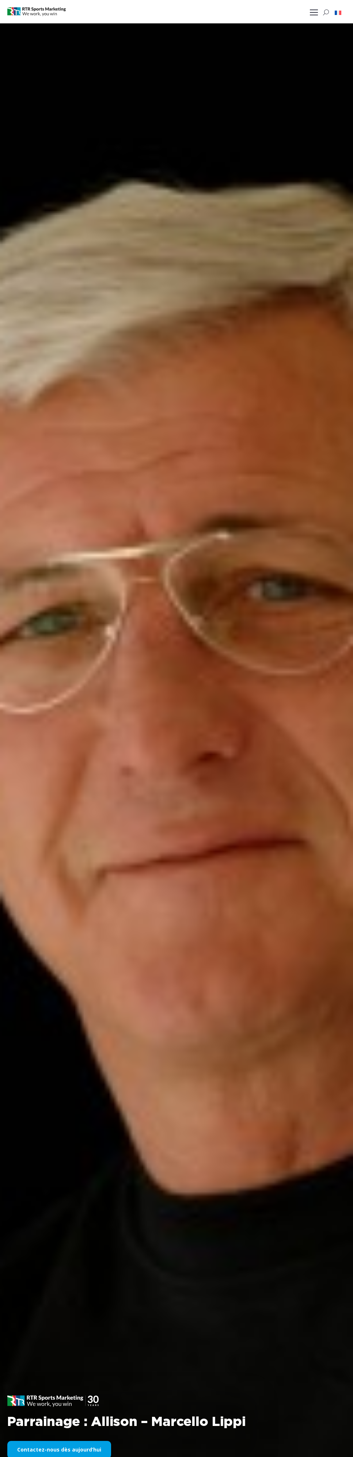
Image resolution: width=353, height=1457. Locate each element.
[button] (338, 12)
